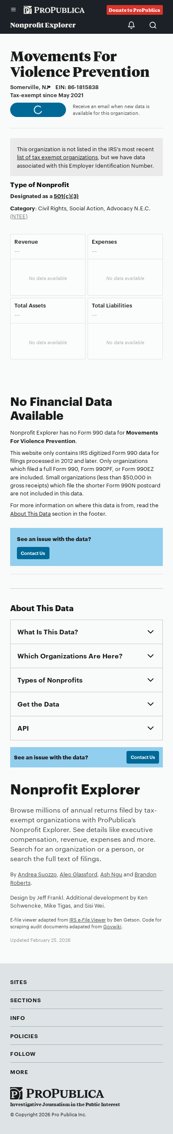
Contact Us (33, 553)
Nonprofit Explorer (43, 25)
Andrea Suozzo (37, 874)
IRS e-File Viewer (87, 919)
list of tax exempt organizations (57, 156)
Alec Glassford (78, 874)
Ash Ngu (111, 874)
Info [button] (17, 1017)
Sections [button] (25, 999)
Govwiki (112, 926)
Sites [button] (18, 981)
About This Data (30, 513)
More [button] (19, 1071)
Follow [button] (23, 1053)
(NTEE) (18, 216)
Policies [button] (24, 1035)
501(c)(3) (66, 195)
